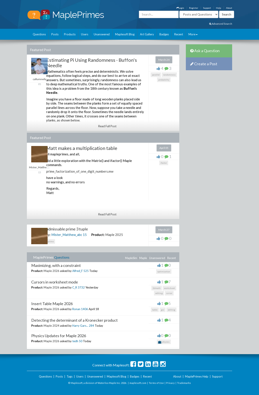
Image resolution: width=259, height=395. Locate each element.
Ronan (76, 309)
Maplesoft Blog (125, 34)
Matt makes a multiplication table (81, 148)
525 (86, 271)
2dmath (157, 288)
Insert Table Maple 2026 (52, 303)
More (193, 34)
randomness (169, 74)
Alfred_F (77, 271)
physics (163, 342)
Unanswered (102, 34)
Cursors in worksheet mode (54, 282)
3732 (81, 287)
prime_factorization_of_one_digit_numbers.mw (79, 171)
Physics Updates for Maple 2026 (58, 335)
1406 (84, 309)
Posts (55, 34)
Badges (164, 34)
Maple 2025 (114, 235)
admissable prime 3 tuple (67, 229)
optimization (163, 271)
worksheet (169, 288)
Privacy (170, 382)
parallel (156, 74)
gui (162, 309)
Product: (98, 235)
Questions (39, 34)
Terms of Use (156, 382)
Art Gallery (147, 34)
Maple (143, 258)
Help (218, 8)
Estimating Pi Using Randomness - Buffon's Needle (91, 62)
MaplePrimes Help (196, 376)
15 (85, 235)
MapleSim (131, 258)
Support (207, 8)
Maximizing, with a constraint (56, 265)
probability (163, 79)
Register (193, 8)
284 (91, 325)
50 (80, 341)
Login (180, 8)
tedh (75, 341)
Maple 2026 (51, 271)
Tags (70, 376)
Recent (178, 34)
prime (51, 241)
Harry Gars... (80, 325)
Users (84, 34)
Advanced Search (220, 23)
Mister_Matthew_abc (66, 235)
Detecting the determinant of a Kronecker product (74, 320)
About (229, 8)
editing (159, 293)
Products (70, 34)
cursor (169, 293)
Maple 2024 (51, 325)
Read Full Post (107, 126)
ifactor (164, 162)
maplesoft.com (138, 382)
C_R (74, 287)
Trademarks (184, 382)
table (154, 309)
